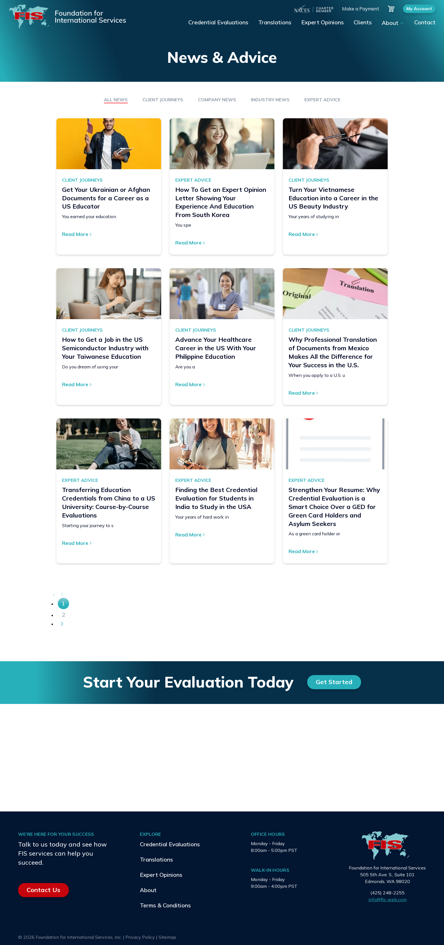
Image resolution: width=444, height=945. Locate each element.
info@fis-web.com (387, 899)
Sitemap (167, 937)
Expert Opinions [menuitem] (322, 22)
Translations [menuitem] (274, 22)
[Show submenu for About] (401, 23)
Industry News (270, 99)
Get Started (334, 682)
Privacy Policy (140, 937)
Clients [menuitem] (363, 22)
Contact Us (43, 890)
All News (116, 99)
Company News (217, 99)
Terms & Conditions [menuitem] (165, 905)
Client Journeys (162, 99)
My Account (419, 8)
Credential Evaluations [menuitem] (218, 22)
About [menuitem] (390, 22)
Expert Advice (322, 99)
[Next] (62, 624)
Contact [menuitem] (425, 22)
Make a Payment (360, 9)
